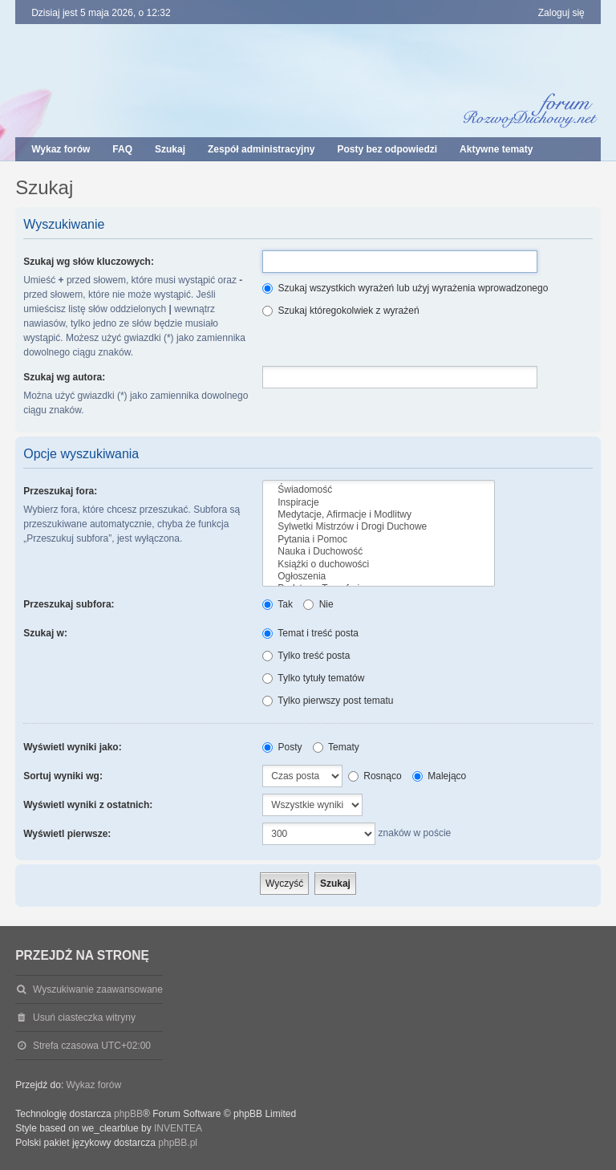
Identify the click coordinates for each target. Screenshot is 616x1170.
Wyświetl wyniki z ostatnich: (87, 804)
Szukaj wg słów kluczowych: (88, 261)
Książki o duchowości (378, 565)
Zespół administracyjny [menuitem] (261, 149)
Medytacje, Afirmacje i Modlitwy (378, 515)
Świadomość (378, 490)
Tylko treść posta (306, 655)
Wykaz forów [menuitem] (60, 149)
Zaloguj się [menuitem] (561, 13)
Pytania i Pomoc (378, 540)
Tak (277, 604)
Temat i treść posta (310, 633)
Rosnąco (375, 776)
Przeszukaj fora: (60, 491)
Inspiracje (378, 503)
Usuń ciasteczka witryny (84, 1017)
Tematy (336, 747)
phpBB (128, 1113)
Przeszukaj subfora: (68, 604)
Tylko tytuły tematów (313, 678)
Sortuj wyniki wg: (63, 776)
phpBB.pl (177, 1142)
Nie (318, 604)
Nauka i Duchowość (378, 552)
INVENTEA (178, 1128)
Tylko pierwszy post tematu (327, 700)
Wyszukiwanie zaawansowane (98, 989)
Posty (282, 747)
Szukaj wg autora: (64, 377)
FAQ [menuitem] (122, 149)
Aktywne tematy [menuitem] (496, 149)
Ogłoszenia (378, 577)
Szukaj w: (45, 633)
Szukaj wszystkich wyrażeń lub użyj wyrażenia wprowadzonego (405, 288)
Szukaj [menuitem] (170, 149)
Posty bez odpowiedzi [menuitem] (387, 149)
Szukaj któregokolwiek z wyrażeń (340, 310)
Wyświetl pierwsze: (67, 833)
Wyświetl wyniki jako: (72, 747)
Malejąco (439, 776)
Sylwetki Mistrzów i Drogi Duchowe (378, 527)
